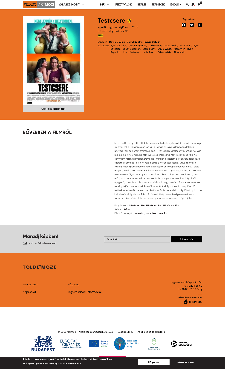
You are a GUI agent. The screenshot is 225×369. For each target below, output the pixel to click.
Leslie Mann (155, 45)
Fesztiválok (123, 4)
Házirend (74, 284)
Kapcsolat (29, 292)
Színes (127, 209)
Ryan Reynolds (118, 45)
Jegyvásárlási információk (85, 292)
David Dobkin (117, 41)
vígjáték (102, 27)
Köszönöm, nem (186, 362)
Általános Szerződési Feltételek (96, 331)
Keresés (188, 4)
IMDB (100, 35)
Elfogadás (153, 362)
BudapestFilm (125, 331)
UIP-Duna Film (137, 205)
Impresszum (30, 284)
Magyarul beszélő (118, 31)
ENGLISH (176, 4)
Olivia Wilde (170, 45)
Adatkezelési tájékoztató (151, 331)
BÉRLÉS (141, 4)
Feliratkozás (186, 239)
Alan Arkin (185, 45)
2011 (134, 27)
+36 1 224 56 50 (193, 285)
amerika (139, 213)
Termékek (158, 4)
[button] (194, 5)
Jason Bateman (137, 45)
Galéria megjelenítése (53, 108)
